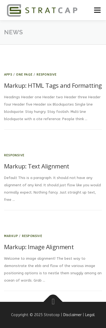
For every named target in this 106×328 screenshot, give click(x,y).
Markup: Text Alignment (36, 166)
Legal (90, 315)
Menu (96, 10)
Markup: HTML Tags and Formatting (53, 85)
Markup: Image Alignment (39, 247)
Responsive (47, 74)
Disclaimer (72, 315)
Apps (8, 74)
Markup (11, 236)
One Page (24, 74)
